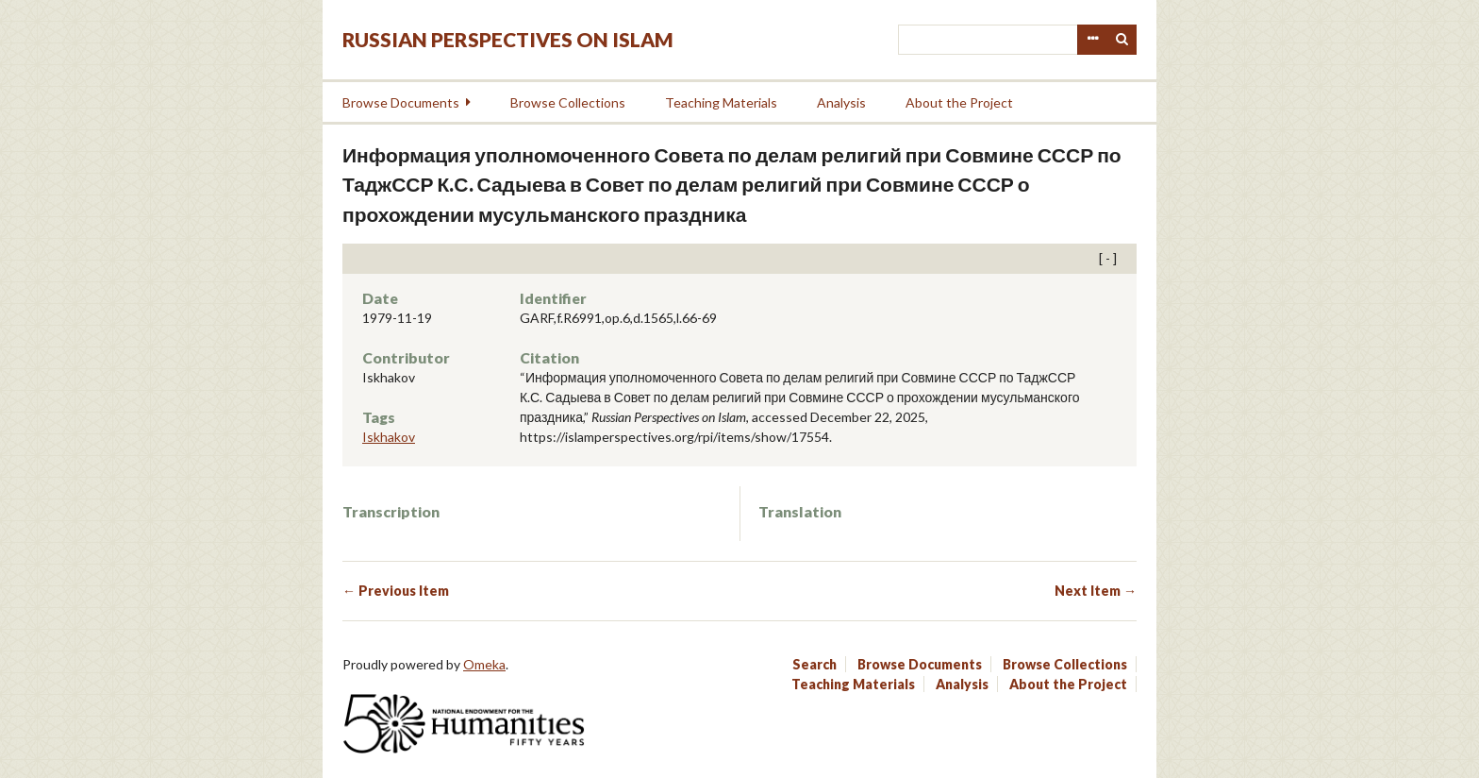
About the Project (959, 102)
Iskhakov (388, 437)
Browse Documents (400, 102)
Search (1122, 40)
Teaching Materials (721, 102)
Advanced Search (1092, 40)
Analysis (841, 102)
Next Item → (1096, 591)
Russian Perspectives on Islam (507, 39)
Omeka (484, 664)
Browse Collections (567, 102)
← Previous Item (395, 591)
